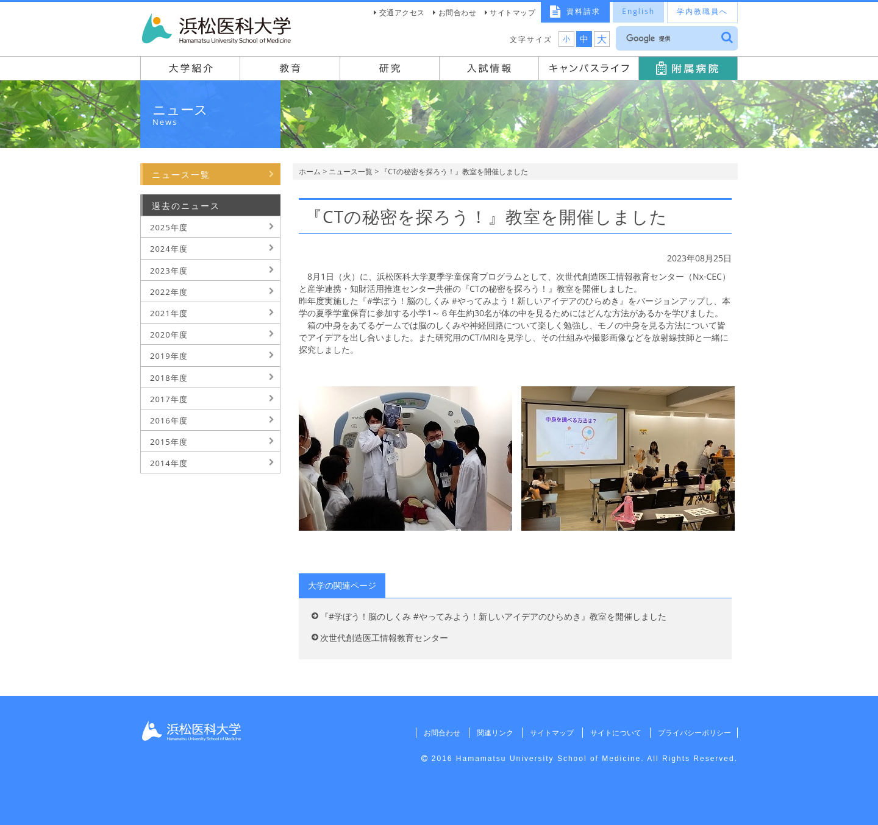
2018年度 (169, 377)
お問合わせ (457, 12)
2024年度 (169, 248)
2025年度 (169, 227)
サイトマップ (512, 12)
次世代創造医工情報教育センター (384, 637)
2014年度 (169, 463)
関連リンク (491, 733)
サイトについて (613, 733)
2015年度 (169, 441)
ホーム (310, 171)
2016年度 (169, 420)
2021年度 (169, 313)
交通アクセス (402, 12)
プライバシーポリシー (693, 733)
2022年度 (169, 291)
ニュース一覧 (351, 171)
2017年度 (169, 399)
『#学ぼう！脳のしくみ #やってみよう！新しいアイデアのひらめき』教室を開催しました (493, 616)
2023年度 (169, 270)
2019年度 (169, 355)
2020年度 (169, 334)
